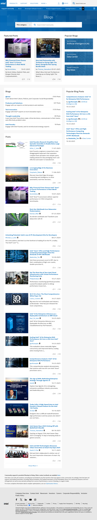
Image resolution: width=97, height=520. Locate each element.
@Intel (7, 96)
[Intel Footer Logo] (6, 503)
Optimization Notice (52, 483)
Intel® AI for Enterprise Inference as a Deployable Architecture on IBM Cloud (43, 315)
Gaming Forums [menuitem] (70, 8)
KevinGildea (12, 69)
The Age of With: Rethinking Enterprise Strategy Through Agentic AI (44, 379)
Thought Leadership (12, 116)
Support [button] (23, 3)
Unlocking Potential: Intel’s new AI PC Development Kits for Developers (31, 235)
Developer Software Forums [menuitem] (33, 8)
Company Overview (22, 493)
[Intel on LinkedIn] (25, 500)
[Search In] (23, 24)
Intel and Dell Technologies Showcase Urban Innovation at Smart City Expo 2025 (45, 447)
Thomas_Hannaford (44, 69)
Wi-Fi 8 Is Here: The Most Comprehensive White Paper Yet (44, 295)
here (58, 475)
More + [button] (44, 3)
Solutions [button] (34, 3)
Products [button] (13, 3)
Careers (59, 493)
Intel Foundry (10, 124)
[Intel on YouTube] (30, 500)
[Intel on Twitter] (21, 500)
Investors (52, 493)
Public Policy (20, 495)
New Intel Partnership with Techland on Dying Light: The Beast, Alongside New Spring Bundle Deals (46, 63)
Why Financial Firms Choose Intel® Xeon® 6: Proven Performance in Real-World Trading (15, 63)
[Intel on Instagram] (35, 500)
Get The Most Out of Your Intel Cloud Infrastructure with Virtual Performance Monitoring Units (44, 274)
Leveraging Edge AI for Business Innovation (41, 169)
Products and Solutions (13, 103)
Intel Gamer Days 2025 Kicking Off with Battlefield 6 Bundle (44, 427)
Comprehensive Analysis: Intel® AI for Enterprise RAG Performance (43, 360)
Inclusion (84, 493)
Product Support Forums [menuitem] (53, 8)
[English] (65, 3)
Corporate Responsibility (71, 493)
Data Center (87, 138)
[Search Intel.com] (86, 3)
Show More (32, 466)
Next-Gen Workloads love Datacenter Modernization (43, 210)
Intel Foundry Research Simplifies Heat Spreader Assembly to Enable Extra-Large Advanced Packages (44, 144)
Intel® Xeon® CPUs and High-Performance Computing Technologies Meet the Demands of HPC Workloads (44, 252)
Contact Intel (34, 493)
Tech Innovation (11, 109)
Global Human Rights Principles (29, 512)
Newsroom (44, 493)
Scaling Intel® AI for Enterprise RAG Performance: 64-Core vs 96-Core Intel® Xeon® (44, 339)
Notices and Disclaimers (22, 510)
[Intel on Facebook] (16, 500)
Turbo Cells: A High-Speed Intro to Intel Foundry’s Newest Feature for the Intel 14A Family (44, 406)
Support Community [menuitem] (8, 8)
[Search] (74, 3)
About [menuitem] (20, 8)
